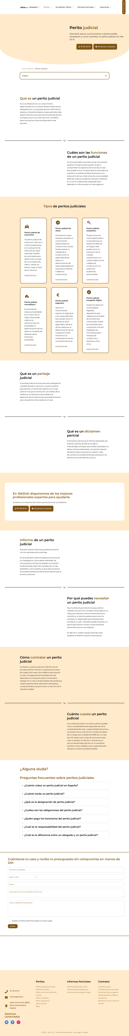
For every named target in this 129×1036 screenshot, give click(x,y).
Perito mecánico (43, 998)
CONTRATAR (30, 269)
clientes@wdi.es (17, 997)
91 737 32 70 (15, 991)
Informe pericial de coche (78, 987)
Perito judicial (42, 1003)
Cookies (86, 1032)
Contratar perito (105, 987)
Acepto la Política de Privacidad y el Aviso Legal (32, 915)
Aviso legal (77, 1032)
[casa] (26, 290)
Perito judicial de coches (46, 987)
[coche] (26, 220)
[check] (57, 216)
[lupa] (88, 216)
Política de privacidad (63, 1032)
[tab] (64, 779)
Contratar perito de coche (109, 989)
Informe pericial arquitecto (78, 989)
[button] (123, 4)
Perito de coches (43, 989)
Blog (38, 1006)
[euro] (57, 288)
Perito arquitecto (43, 1001)
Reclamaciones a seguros (109, 992)
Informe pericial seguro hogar (79, 992)
